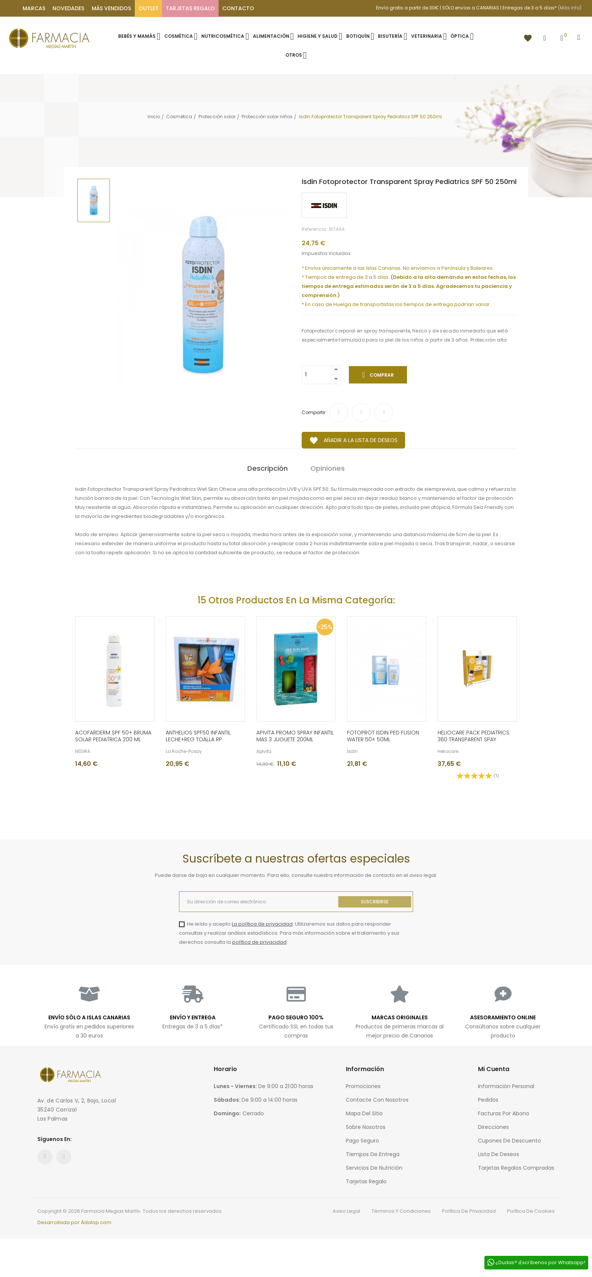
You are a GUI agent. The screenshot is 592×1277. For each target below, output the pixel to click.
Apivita (263, 751)
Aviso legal (346, 1211)
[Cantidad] (317, 374)
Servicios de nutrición (374, 1168)
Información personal (506, 1086)
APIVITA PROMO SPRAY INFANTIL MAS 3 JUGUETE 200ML (295, 736)
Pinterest (384, 412)
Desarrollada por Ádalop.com (74, 1222)
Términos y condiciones (401, 1211)
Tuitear (361, 412)
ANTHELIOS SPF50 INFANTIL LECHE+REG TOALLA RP (198, 736)
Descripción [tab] (267, 468)
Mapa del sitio (364, 1113)
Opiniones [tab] (327, 468)
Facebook (44, 1156)
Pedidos (488, 1100)
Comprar (381, 375)
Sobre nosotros (365, 1127)
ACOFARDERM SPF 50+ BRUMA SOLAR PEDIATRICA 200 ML (113, 736)
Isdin (352, 751)
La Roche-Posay (184, 751)
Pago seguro (362, 1140)
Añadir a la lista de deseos (353, 440)
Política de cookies (531, 1211)
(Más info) (569, 8)
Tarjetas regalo (366, 1181)
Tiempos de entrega (372, 1154)
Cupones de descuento (509, 1140)
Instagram (63, 1156)
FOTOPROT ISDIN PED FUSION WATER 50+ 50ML (383, 736)
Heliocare (448, 751)
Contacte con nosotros (377, 1100)
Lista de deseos (498, 1154)
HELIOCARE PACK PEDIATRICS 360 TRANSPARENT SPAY (473, 736)
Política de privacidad (469, 1211)
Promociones (363, 1086)
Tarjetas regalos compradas (516, 1168)
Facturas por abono (503, 1113)
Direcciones (493, 1127)
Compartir (338, 412)
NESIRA (82, 751)
